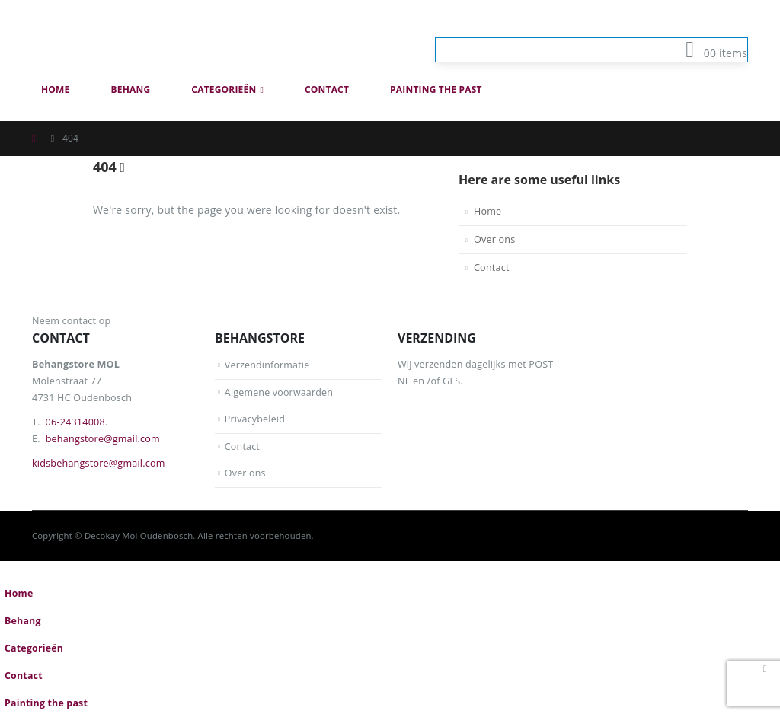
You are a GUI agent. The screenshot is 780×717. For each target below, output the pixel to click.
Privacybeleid (255, 419)
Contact (327, 89)
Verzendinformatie (268, 364)
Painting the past (436, 89)
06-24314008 (75, 422)
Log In (723, 24)
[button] (739, 112)
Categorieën (223, 89)
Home (55, 89)
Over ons (494, 239)
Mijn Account (647, 24)
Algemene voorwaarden (279, 392)
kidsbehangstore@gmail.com (98, 463)
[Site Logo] (119, 37)
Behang (131, 89)
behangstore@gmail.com (103, 438)
